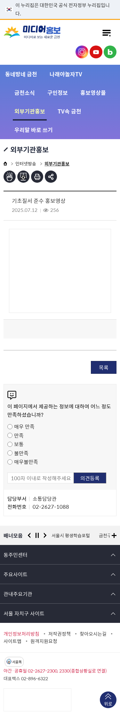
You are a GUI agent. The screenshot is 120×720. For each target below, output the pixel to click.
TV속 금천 (69, 111)
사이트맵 (12, 641)
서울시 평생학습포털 (71, 535)
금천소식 (24, 92)
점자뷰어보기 (10, 177)
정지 (37, 535)
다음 (45, 535)
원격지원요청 (43, 641)
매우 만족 (24, 426)
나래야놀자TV (66, 74)
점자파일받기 (23, 177)
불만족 (21, 453)
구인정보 (57, 92)
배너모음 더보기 (114, 535)
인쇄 (37, 177)
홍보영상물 (93, 92)
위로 (108, 704)
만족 (19, 435)
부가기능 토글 (51, 177)
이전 (29, 535)
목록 (103, 367)
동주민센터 (16, 554)
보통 (19, 444)
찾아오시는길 (93, 634)
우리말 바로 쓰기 (33, 130)
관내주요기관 (18, 594)
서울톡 (17, 662)
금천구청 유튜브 (96, 52)
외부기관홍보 (29, 111)
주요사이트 (16, 574)
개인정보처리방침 (21, 634)
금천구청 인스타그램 (82, 52)
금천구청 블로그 (110, 52)
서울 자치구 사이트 (24, 613)
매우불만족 (26, 461)
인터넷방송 (25, 163)
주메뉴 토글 (106, 33)
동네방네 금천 (21, 74)
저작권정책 (59, 634)
